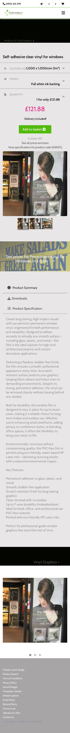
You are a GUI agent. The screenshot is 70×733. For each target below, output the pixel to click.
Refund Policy (10, 704)
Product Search (10, 673)
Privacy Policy (10, 682)
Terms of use (9, 708)
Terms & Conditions (12, 678)
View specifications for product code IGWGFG (35, 147)
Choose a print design (13, 669)
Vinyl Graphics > (46, 562)
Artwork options (11, 695)
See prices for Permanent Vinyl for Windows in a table (35, 259)
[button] (35, 80)
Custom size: (16, 68)
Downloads (17, 298)
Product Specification (24, 308)
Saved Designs (10, 686)
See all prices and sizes (35, 143)
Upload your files (11, 712)
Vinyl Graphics (24, 40)
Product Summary (22, 288)
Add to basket (35, 129)
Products (8, 40)
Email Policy (9, 699)
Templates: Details (12, 691)
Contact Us (8, 717)
